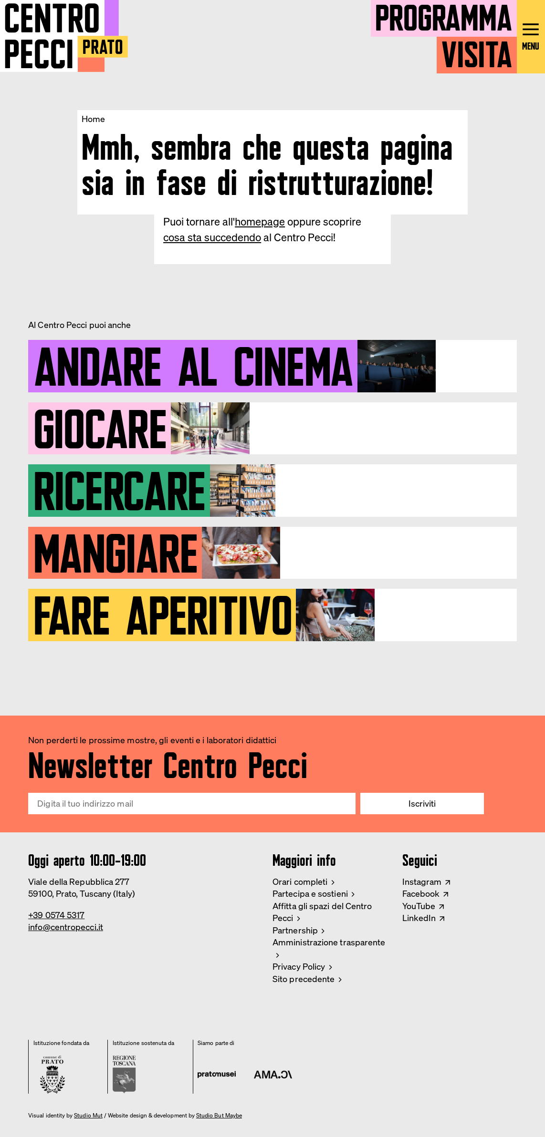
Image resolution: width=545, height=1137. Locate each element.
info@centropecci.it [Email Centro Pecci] (65, 926)
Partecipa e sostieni (310, 893)
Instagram (422, 881)
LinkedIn (419, 917)
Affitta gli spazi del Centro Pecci (322, 911)
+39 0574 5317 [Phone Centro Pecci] (56, 915)
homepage (260, 221)
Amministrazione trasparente (328, 942)
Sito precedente (303, 978)
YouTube (419, 906)
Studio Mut (88, 1115)
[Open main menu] (531, 36)
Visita (476, 50)
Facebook (421, 893)
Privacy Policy (298, 966)
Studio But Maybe (219, 1115)
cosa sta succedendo (212, 237)
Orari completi (299, 881)
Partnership (295, 930)
